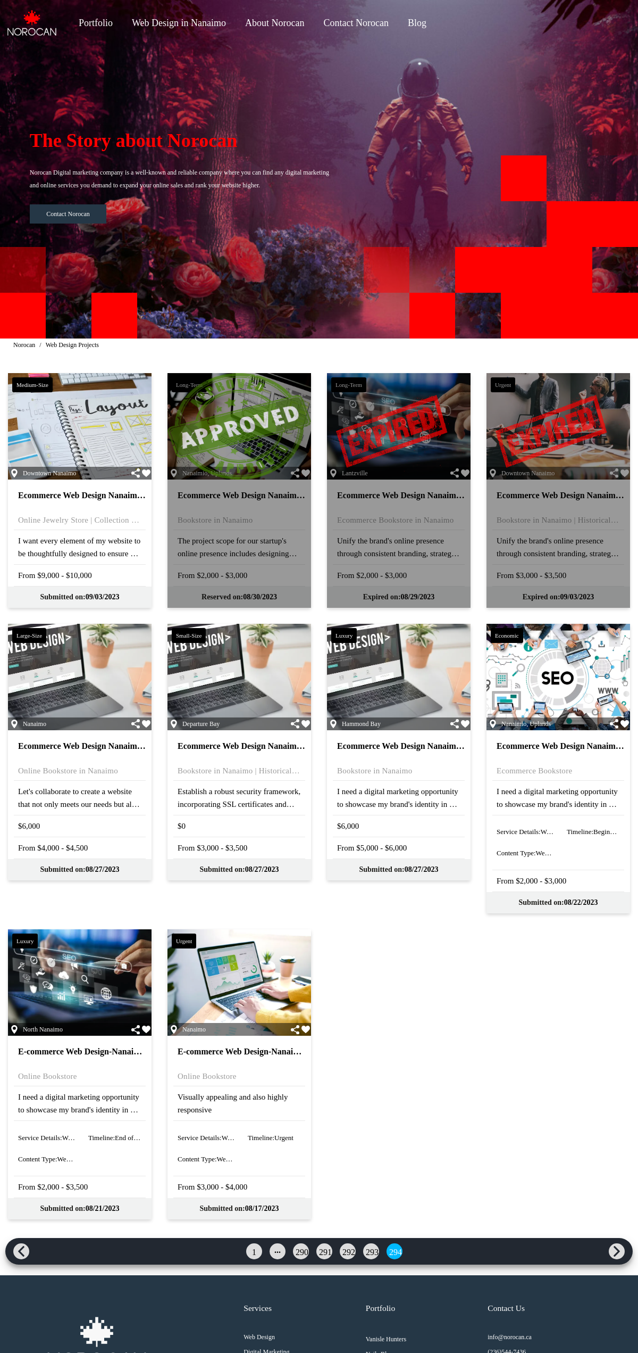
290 (302, 1252)
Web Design (258, 1337)
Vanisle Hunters (385, 1339)
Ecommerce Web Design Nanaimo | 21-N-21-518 (105, 745)
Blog (417, 23)
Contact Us (505, 1308)
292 (348, 1252)
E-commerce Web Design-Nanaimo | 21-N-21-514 (107, 1051)
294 (395, 1252)
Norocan (24, 345)
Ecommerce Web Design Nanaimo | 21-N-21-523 (105, 495)
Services (257, 1308)
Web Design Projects (72, 345)
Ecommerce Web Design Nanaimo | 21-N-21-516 (424, 745)
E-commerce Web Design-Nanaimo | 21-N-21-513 (266, 1051)
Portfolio (96, 23)
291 (325, 1252)
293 (372, 1252)
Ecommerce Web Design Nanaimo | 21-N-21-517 (264, 745)
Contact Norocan (356, 23)
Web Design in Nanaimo (179, 23)
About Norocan (274, 23)
